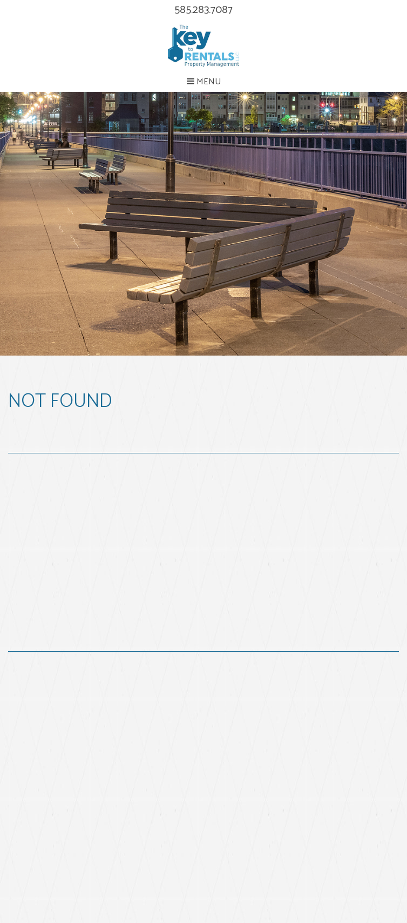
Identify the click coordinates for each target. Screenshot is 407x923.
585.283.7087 (203, 10)
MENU (204, 82)
